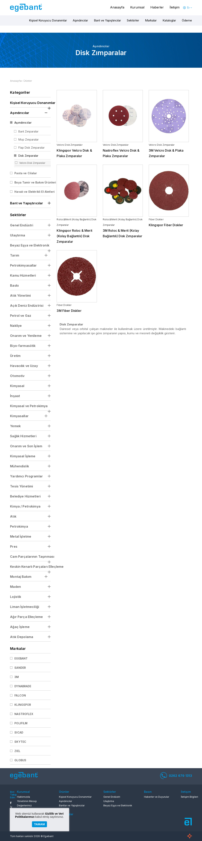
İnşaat (15, 396)
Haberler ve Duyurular (156, 796)
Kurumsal (137, 7)
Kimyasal (17, 386)
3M (16, 677)
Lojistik (15, 597)
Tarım (14, 255)
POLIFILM (20, 723)
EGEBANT (21, 658)
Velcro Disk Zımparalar (32, 162)
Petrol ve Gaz (20, 316)
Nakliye (16, 326)
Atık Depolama (21, 637)
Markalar (151, 20)
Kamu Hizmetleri (23, 275)
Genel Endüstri (21, 225)
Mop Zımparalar (28, 139)
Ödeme (187, 20)
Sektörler (133, 20)
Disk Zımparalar (28, 155)
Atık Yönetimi (20, 295)
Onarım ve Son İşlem (26, 446)
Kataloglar (169, 20)
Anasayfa (117, 7)
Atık (13, 516)
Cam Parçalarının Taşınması (30, 557)
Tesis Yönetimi (21, 486)
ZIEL (17, 751)
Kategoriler (20, 92)
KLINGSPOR (22, 704)
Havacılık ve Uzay (24, 366)
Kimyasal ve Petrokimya (29, 406)
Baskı (14, 285)
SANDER (20, 667)
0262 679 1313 (176, 775)
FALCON (20, 695)
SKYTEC (20, 741)
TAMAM (39, 824)
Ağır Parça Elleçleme (26, 617)
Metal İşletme (20, 536)
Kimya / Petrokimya (25, 506)
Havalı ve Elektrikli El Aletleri (32, 191)
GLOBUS (20, 760)
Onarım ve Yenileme (26, 336)
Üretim (15, 356)
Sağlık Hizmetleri (23, 436)
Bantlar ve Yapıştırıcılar (72, 805)
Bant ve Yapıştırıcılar (107, 20)
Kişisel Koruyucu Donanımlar (48, 20)
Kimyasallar (19, 416)
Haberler (157, 7)
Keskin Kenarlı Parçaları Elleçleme (30, 567)
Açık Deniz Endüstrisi (26, 306)
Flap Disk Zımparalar (31, 147)
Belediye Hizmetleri (25, 496)
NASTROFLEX (23, 714)
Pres (13, 546)
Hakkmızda (23, 796)
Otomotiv (17, 376)
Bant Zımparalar (28, 131)
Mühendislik (19, 466)
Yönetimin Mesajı (27, 801)
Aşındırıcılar (80, 20)
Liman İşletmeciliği (24, 607)
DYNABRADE (22, 686)
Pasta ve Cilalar (25, 173)
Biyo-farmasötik (23, 346)
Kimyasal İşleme (22, 456)
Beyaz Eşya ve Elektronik (29, 245)
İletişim (175, 7)
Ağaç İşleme (20, 627)
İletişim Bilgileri (189, 796)
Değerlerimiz (24, 805)
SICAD (18, 732)
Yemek (15, 426)
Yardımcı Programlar (26, 476)
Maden (15, 587)
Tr (188, 7)
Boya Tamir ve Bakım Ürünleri (32, 182)
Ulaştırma (17, 235)
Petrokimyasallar (23, 265)
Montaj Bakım (20, 577)
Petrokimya (19, 526)
